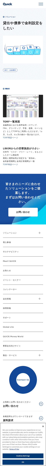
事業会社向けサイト (12, 346)
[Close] (43, 426)
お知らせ (7, 270)
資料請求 (18, 418)
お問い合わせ (23, 212)
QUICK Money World (13, 336)
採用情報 (7, 308)
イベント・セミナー (12, 280)
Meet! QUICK (9, 261)
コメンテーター (10, 289)
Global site (8, 327)
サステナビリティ (11, 251)
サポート (7, 317)
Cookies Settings (23, 456)
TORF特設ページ (10, 137)
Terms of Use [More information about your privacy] (14, 449)
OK (23, 462)
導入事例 (7, 242)
